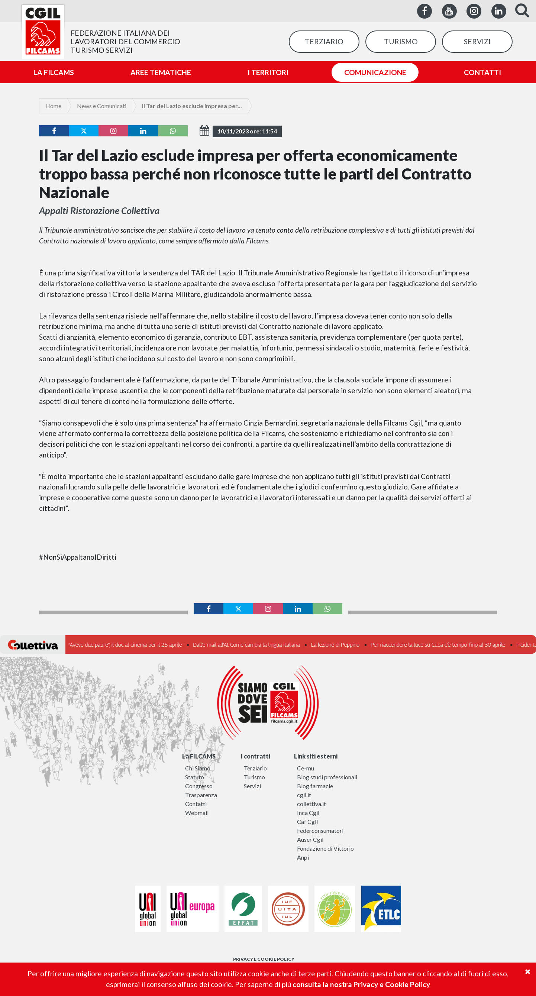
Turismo (254, 776)
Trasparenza (201, 794)
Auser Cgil (310, 839)
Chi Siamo (197, 768)
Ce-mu (305, 768)
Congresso (199, 785)
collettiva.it (311, 803)
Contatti (196, 803)
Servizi (252, 785)
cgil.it (304, 794)
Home (53, 105)
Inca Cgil (308, 812)
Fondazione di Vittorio (325, 848)
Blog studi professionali (327, 776)
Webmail (197, 812)
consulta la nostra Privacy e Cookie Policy (361, 984)
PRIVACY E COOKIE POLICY (263, 959)
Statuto (194, 776)
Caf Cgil (307, 821)
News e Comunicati (101, 105)
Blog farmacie (315, 785)
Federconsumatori (320, 830)
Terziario (255, 768)
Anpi (303, 857)
